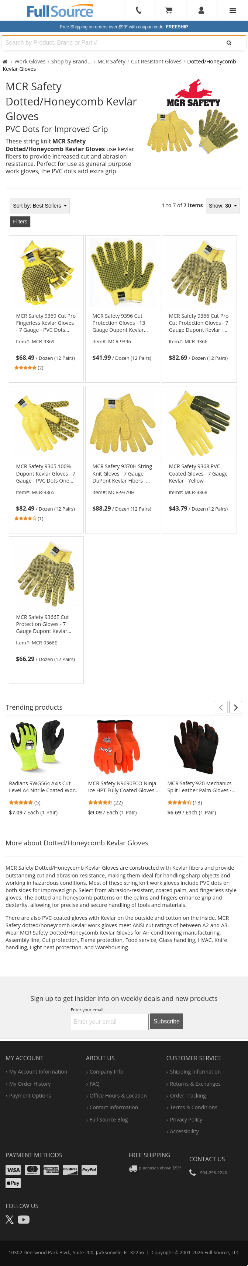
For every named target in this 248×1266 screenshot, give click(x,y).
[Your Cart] (171, 10)
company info (106, 1071)
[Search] (229, 43)
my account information (38, 1071)
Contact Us (207, 1159)
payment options (30, 1095)
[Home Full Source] (5, 61)
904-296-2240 (213, 1172)
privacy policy (186, 1119)
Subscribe (167, 1021)
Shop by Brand (69, 61)
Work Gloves (29, 61)
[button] (221, 707)
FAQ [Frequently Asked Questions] (95, 1083)
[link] (46, 342)
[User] (201, 10)
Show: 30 (220, 206)
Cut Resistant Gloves (156, 61)
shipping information (195, 1071)
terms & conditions (193, 1107)
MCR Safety (111, 61)
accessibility (184, 1131)
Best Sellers (37, 206)
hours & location (118, 1095)
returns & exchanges (195, 1083)
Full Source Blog (109, 1119)
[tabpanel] (124, 438)
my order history (30, 1083)
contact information (114, 1107)
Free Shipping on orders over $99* (124, 26)
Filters (20, 222)
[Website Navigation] (233, 10)
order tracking (188, 1095)
